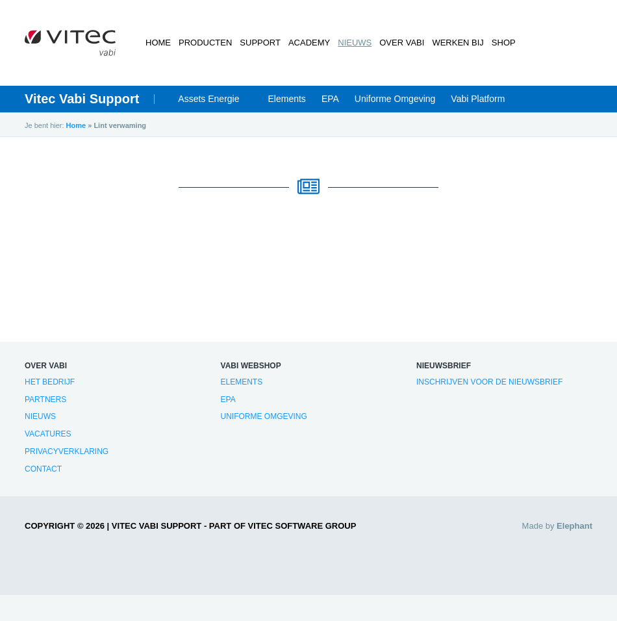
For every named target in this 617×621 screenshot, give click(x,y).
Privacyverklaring (66, 451)
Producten (205, 42)
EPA (330, 99)
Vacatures (48, 433)
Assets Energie (208, 99)
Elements (287, 99)
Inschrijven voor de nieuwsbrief (489, 382)
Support (260, 42)
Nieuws (354, 42)
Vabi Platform (478, 99)
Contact (43, 469)
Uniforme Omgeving (395, 99)
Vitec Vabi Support (82, 99)
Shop (504, 42)
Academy (309, 42)
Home (158, 42)
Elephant (574, 526)
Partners (45, 399)
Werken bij (457, 42)
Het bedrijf (50, 382)
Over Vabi (401, 42)
